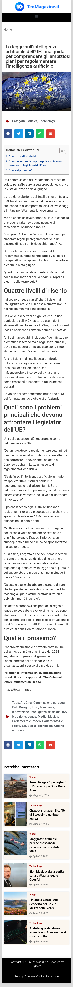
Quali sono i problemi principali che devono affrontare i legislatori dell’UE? (35, 163)
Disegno (24, 707)
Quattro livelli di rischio (23, 156)
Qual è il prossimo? (20, 170)
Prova (16, 726)
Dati (15, 707)
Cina (29, 703)
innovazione (20, 712)
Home (8, 29)
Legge (32, 716)
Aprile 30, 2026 (38, 856)
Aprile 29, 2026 (38, 885)
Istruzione (19, 716)
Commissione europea (49, 703)
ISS (64, 712)
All (22, 703)
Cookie (40, 976)
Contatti (30, 976)
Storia (32, 726)
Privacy (18, 976)
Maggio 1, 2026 (39, 795)
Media (42, 716)
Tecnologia (45, 726)
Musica (32, 121)
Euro (35, 707)
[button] (36, 16)
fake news (47, 707)
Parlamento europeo (26, 721)
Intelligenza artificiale (45, 712)
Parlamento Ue (52, 721)
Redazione (52, 976)
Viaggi (32, 777)
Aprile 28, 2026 (38, 941)
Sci (24, 726)
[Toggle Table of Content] (61, 150)
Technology (47, 121)
